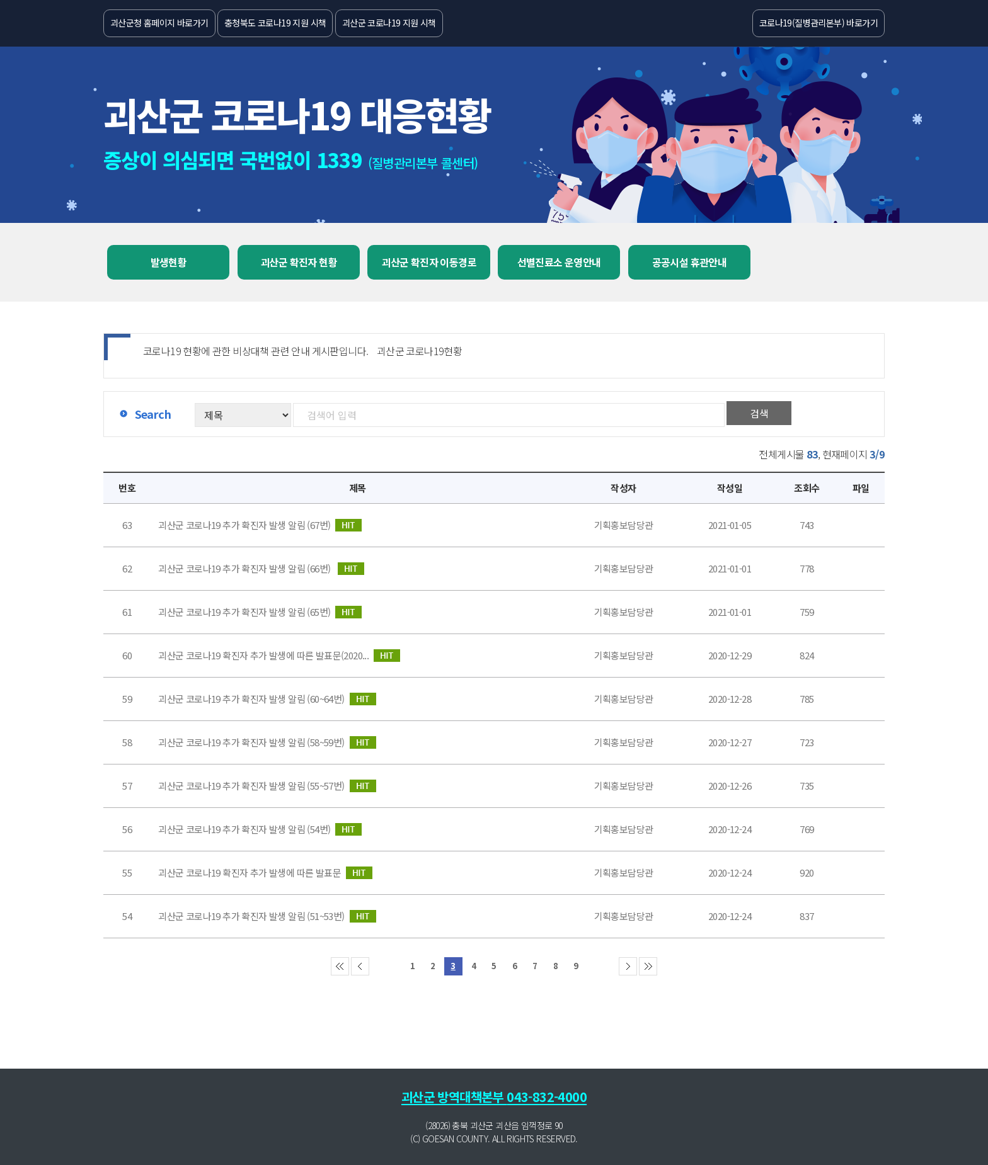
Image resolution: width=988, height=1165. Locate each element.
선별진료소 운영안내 (559, 262)
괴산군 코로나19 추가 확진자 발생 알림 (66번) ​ (261, 568)
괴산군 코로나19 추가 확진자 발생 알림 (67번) (260, 525)
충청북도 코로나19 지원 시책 (275, 22)
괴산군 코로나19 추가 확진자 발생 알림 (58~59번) (267, 742)
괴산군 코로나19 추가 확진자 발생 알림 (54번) (260, 829)
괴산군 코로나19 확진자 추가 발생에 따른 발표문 (265, 873)
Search (153, 414)
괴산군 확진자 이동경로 (428, 262)
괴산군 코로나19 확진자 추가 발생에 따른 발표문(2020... (279, 655)
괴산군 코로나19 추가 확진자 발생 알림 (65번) (260, 612)
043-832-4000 (547, 1097)
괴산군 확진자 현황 (298, 262)
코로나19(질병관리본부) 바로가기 (818, 22)
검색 (759, 413)
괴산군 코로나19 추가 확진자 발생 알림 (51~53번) (267, 916)
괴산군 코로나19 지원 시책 (389, 22)
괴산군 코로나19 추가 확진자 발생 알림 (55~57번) (267, 786)
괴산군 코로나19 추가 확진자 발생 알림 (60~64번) (267, 699)
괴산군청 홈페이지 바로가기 (159, 22)
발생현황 (169, 262)
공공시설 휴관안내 (689, 262)
